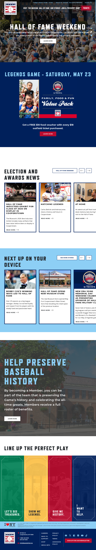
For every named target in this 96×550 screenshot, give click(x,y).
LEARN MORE (48, 41)
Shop (78, 8)
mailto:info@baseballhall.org (66, 535)
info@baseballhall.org (26, 543)
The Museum (33, 8)
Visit (25, 8)
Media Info (45, 545)
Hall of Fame (44, 8)
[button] (82, 170)
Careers (44, 533)
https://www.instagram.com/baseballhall (78, 535)
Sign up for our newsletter (78, 540)
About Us (59, 2)
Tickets (86, 8)
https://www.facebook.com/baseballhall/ (74, 535)
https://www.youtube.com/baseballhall (82, 535)
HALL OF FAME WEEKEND (65, 170)
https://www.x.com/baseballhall (70, 535)
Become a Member (75, 2)
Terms (54, 539)
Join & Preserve (68, 8)
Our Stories (55, 8)
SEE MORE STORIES (67, 258)
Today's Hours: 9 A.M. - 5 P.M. (43, 2)
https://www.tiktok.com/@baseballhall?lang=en (86, 535)
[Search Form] (87, 3)
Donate (65, 2)
